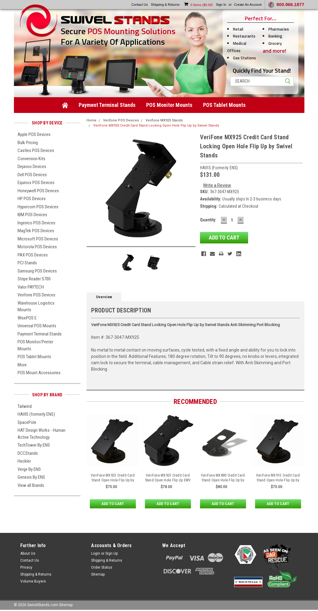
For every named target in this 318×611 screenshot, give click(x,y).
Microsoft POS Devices (38, 239)
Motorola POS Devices (37, 246)
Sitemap (98, 574)
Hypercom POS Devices (38, 207)
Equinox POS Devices (36, 182)
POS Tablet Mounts (224, 105)
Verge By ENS (29, 469)
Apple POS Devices (34, 134)
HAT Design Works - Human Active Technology (41, 434)
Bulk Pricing (28, 142)
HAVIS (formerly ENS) (36, 414)
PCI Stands (27, 263)
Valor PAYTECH (31, 287)
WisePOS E (27, 318)
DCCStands (28, 453)
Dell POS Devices (32, 174)
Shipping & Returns (35, 574)
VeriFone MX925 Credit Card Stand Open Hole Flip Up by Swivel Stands (113, 480)
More (22, 365)
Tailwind (25, 406)
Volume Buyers (33, 581)
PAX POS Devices (33, 255)
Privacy (26, 567)
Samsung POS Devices (37, 271)
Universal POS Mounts (37, 326)
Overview (104, 297)
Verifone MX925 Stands (164, 120)
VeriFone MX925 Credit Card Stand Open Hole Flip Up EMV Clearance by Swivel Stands (168, 480)
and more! (274, 51)
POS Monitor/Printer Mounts (35, 345)
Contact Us (29, 560)
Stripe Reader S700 (34, 279)
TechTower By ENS (34, 445)
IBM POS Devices (32, 214)
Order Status (101, 567)
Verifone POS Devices (36, 295)
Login (95, 553)
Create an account (247, 4)
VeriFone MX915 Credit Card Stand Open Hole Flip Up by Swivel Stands (278, 480)
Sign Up (111, 553)
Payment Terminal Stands (107, 105)
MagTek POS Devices (36, 230)
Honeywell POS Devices (38, 190)
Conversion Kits (31, 158)
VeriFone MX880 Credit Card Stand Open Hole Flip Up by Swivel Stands (223, 480)
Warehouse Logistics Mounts (36, 306)
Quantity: (208, 219)
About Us (27, 553)
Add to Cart (113, 503)
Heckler (24, 461)
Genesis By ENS (31, 477)
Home (92, 120)
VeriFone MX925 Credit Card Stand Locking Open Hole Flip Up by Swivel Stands (156, 125)
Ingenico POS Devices (36, 223)
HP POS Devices (32, 198)
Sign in (221, 4)
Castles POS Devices (36, 150)
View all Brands (31, 485)
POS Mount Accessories (39, 372)
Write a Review (217, 185)
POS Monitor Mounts (169, 105)
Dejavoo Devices (32, 166)
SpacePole (27, 422)
